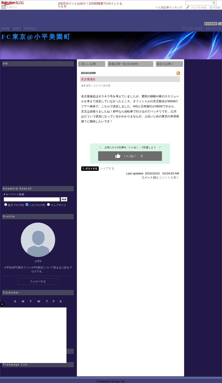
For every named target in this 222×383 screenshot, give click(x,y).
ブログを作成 (198, 7)
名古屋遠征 (88, 79)
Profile (9, 216)
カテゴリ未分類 (101, 85)
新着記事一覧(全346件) (123, 64)
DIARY (16, 28)
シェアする (107, 168)
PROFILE (30, 28)
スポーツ (11, 7)
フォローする (38, 281)
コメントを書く (169, 177)
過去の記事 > (165, 64)
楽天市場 (215, 7)
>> (168, 7)
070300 (211, 23)
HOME (5, 28)
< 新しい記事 (87, 64)
